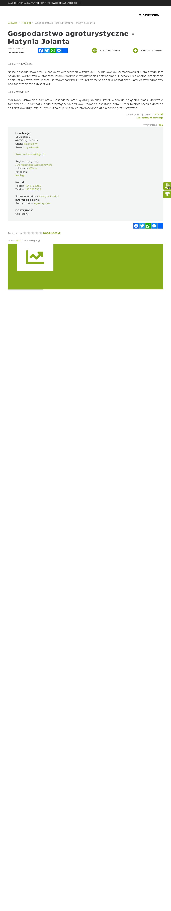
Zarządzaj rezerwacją (150, 117)
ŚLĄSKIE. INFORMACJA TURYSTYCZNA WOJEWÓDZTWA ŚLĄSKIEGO (42, 3)
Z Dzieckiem (149, 15)
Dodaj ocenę (52, 233)
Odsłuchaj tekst (106, 50)
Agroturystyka (42, 203)
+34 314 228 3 (33, 185)
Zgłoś (159, 114)
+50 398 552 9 (33, 189)
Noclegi (19, 175)
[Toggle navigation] (80, 3)
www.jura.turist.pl (49, 196)
